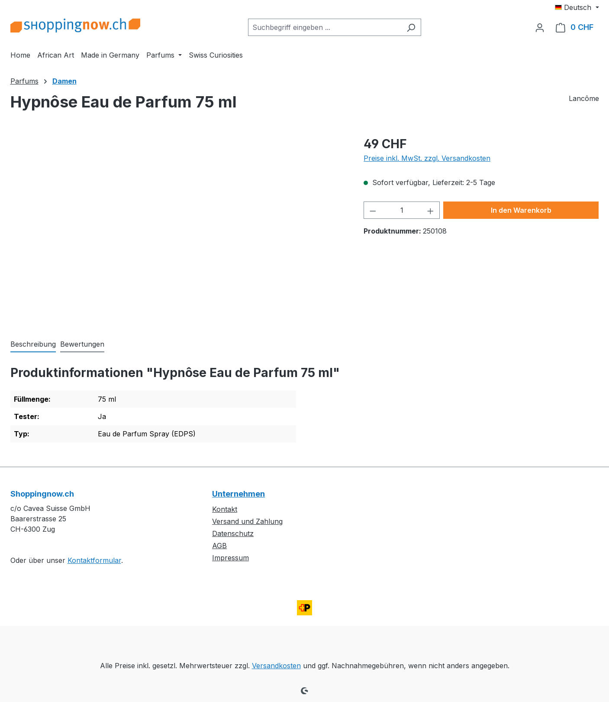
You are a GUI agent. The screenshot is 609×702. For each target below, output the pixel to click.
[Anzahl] (401, 210)
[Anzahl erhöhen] (431, 210)
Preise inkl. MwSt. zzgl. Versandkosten (427, 158)
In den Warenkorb (521, 210)
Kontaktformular (94, 560)
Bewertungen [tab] (82, 344)
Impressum (230, 557)
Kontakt (224, 509)
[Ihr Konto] (539, 27)
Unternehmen (238, 493)
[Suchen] (411, 27)
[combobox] (324, 27)
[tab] (33, 344)
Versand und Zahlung (247, 521)
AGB (219, 545)
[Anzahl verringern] (373, 210)
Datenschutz (233, 533)
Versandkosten (276, 665)
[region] (178, 228)
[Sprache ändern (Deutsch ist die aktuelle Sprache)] (577, 7)
